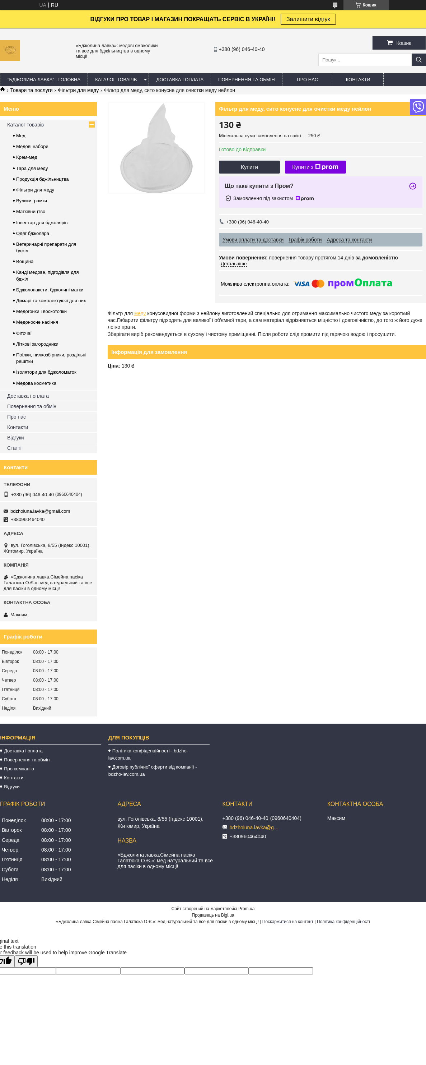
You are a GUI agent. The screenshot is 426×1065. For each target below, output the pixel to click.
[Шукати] (419, 60)
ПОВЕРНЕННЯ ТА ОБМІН (246, 79)
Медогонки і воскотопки (41, 311)
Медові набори (32, 146)
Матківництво (30, 211)
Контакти (17, 427)
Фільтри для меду (78, 90)
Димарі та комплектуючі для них (51, 300)
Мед (20, 135)
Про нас (16, 417)
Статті (14, 448)
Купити (249, 167)
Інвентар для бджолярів (41, 222)
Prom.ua (246, 908)
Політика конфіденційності (343, 921)
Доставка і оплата (28, 396)
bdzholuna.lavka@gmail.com (40, 511)
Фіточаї (24, 333)
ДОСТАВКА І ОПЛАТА (179, 79)
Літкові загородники (37, 344)
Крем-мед (26, 157)
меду (140, 313)
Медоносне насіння (37, 322)
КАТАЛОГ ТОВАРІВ (116, 79)
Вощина (24, 261)
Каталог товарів (25, 125)
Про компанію (19, 768)
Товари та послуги (31, 90)
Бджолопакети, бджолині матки (49, 289)
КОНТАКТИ (358, 79)
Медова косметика (36, 383)
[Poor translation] (26, 961)
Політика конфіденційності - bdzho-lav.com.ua (148, 754)
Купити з (315, 167)
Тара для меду (32, 168)
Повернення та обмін (31, 406)
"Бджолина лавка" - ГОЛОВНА (44, 79)
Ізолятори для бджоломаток (46, 372)
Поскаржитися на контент (287, 921)
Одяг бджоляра (32, 233)
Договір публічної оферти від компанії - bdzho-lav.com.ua (152, 770)
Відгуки (15, 438)
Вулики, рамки (31, 200)
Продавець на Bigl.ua (213, 915)
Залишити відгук (308, 19)
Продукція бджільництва (42, 179)
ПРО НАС (307, 79)
